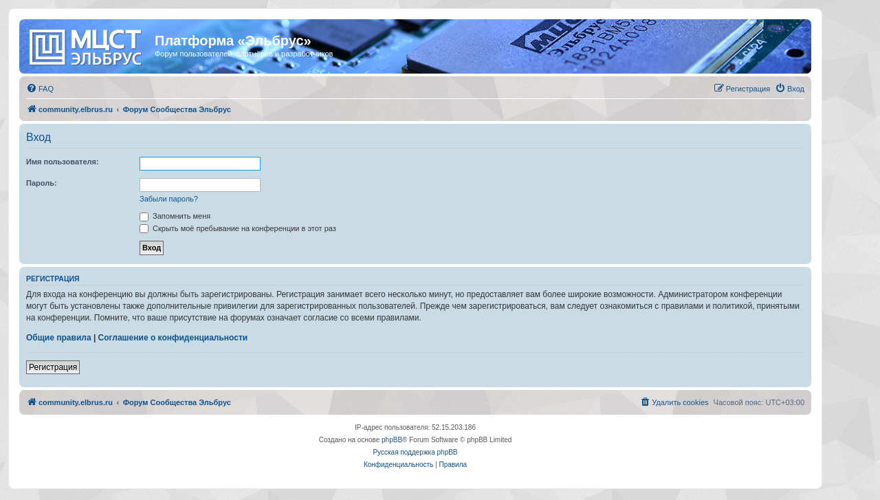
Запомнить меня (175, 216)
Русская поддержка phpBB (415, 452)
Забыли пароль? (169, 199)
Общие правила (58, 338)
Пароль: (41, 183)
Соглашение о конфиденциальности (173, 338)
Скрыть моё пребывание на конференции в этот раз (238, 228)
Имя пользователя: (62, 161)
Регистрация (53, 367)
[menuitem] (40, 88)
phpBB (392, 440)
